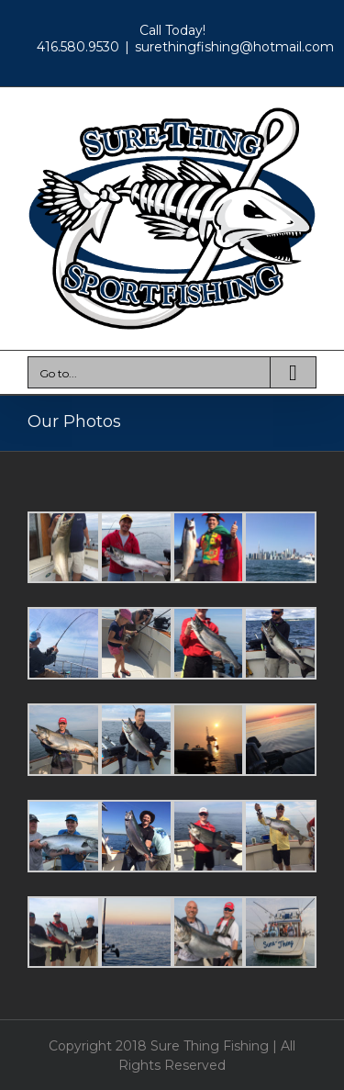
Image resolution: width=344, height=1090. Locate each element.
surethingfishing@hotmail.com (234, 47)
